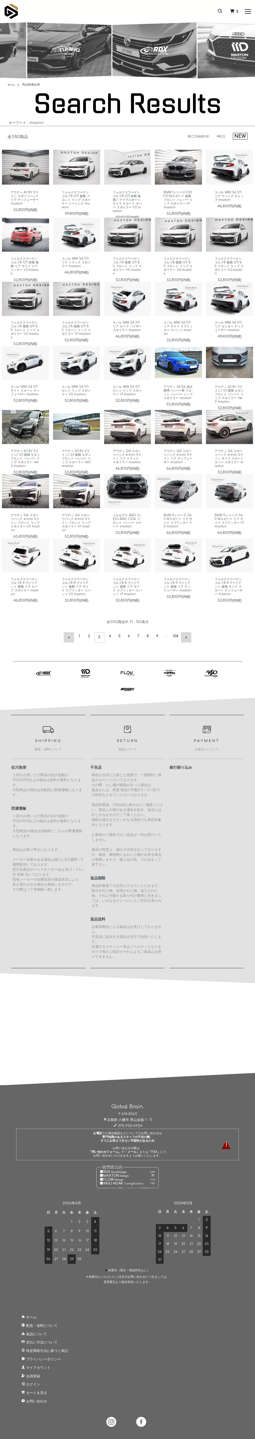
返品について (29, 1332)
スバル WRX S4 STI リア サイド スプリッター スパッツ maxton (178, 340)
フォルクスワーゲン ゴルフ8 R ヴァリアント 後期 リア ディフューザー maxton (178, 599)
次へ (184, 636)
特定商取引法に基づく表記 (39, 1348)
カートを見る (29, 1390)
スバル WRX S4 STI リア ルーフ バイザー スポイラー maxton (127, 340)
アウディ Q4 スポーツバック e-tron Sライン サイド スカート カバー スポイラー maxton (229, 470)
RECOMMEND (194, 136)
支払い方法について (34, 1340)
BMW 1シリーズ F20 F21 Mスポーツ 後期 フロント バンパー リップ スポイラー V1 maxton (178, 200)
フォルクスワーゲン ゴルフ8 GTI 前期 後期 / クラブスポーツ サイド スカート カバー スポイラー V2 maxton (127, 202)
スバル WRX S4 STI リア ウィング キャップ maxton (229, 196)
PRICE (220, 136)
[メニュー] (247, 11)
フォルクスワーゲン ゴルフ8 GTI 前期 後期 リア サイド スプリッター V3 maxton (25, 278)
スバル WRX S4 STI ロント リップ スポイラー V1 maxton (127, 402)
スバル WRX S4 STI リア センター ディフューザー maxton (229, 340)
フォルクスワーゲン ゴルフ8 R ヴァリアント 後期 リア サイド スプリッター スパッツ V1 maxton (127, 599)
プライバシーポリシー (36, 1357)
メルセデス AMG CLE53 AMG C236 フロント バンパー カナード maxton (127, 533)
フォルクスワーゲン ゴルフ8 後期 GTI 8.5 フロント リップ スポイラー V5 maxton (127, 278)
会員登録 (25, 1374)
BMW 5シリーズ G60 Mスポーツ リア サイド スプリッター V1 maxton (229, 533)
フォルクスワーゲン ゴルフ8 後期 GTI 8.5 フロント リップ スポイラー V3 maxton (229, 278)
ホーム (11, 84)
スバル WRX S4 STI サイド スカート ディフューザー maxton (25, 404)
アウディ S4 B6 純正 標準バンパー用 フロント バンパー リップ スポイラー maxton (177, 406)
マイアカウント (31, 1365)
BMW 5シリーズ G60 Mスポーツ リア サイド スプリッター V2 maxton (178, 533)
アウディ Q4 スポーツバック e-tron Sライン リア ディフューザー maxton (177, 470)
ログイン (25, 1382)
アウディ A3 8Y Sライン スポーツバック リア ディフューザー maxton (25, 198)
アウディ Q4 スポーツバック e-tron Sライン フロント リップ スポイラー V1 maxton (76, 535)
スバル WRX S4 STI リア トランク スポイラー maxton (76, 274)
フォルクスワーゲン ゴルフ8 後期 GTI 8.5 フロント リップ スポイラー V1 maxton (76, 342)
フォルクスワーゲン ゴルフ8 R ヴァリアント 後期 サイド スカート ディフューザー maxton (229, 599)
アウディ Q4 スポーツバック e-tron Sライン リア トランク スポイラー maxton (127, 470)
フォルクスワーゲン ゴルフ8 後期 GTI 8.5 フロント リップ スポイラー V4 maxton (178, 278)
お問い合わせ (29, 1399)
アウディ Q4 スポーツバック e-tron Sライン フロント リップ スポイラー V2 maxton (25, 535)
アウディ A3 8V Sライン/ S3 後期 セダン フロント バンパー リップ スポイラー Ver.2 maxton (229, 406)
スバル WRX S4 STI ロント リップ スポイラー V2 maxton (76, 402)
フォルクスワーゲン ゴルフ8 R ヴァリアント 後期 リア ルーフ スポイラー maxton (25, 599)
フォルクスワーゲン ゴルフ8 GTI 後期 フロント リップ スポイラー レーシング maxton (76, 200)
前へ (71, 636)
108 (174, 636)
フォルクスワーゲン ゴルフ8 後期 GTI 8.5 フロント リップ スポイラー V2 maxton (25, 342)
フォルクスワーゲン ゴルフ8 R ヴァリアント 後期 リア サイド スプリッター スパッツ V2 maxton (76, 599)
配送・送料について (34, 1323)
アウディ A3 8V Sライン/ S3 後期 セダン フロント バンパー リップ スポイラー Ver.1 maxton (76, 470)
